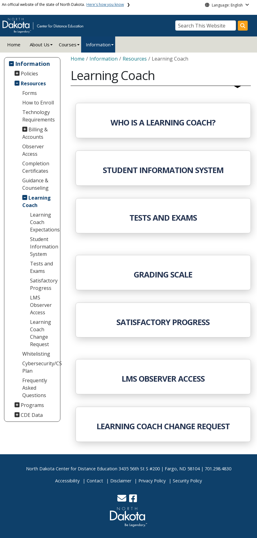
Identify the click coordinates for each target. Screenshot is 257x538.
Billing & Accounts (35, 133)
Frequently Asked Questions (34, 388)
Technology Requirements (38, 116)
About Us (40, 44)
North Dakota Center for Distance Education (71, 469)
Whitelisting (36, 353)
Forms (29, 93)
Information (98, 44)
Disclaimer (120, 481)
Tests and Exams (41, 267)
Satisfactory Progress (44, 284)
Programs (32, 405)
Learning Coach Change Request (40, 333)
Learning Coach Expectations (44, 222)
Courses (67, 44)
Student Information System (44, 246)
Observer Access (33, 150)
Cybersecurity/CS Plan (40, 367)
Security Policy (187, 481)
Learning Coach (36, 201)
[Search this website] (243, 26)
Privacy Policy (152, 481)
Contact (95, 481)
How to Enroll (38, 102)
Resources (33, 83)
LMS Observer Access (41, 305)
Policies (29, 73)
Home (13, 44)
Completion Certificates (35, 167)
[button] (122, 500)
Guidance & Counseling (35, 184)
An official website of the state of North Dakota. (63, 4)
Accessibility (67, 481)
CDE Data (32, 415)
